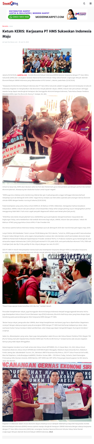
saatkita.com (22, 75)
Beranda (5, 26)
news (11, 26)
